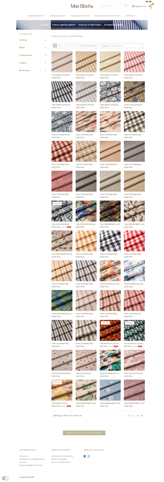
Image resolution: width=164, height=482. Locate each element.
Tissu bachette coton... (109, 343)
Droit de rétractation (60, 462)
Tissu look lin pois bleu (61, 373)
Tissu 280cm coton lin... (109, 105)
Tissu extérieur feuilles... (86, 224)
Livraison (23, 456)
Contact (23, 462)
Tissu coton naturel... (109, 135)
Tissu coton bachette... (109, 373)
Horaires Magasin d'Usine (31, 465)
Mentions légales (59, 459)
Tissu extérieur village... (110, 284)
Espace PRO (140, 6)
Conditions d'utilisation (62, 456)
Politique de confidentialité (32, 459)
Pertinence (128, 46)
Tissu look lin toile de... (134, 373)
